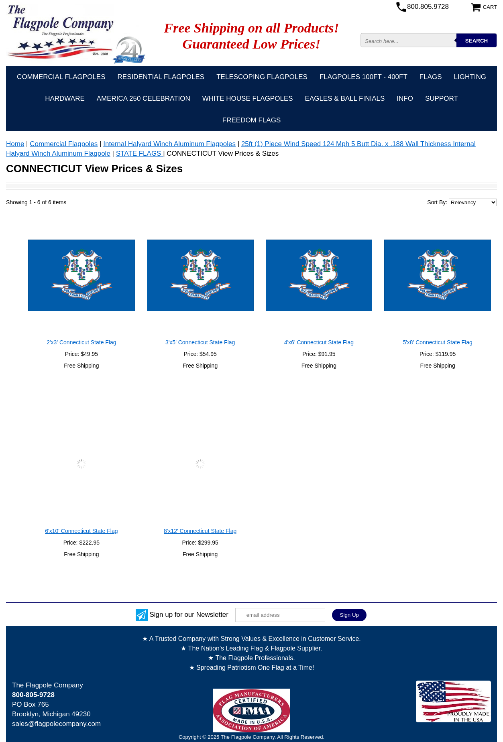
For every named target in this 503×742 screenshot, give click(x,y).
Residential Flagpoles (161, 77)
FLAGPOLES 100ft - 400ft (363, 77)
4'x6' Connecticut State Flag (319, 342)
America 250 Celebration (143, 98)
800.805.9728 (428, 6)
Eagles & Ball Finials (345, 98)
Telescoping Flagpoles (262, 77)
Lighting (470, 77)
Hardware (65, 98)
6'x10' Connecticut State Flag (81, 531)
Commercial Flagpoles (61, 77)
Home (15, 144)
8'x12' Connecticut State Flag (200, 531)
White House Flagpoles (247, 98)
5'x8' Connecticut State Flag (437, 342)
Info (405, 98)
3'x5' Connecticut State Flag (200, 342)
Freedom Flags (251, 120)
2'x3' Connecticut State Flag (81, 342)
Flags (431, 77)
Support (441, 98)
